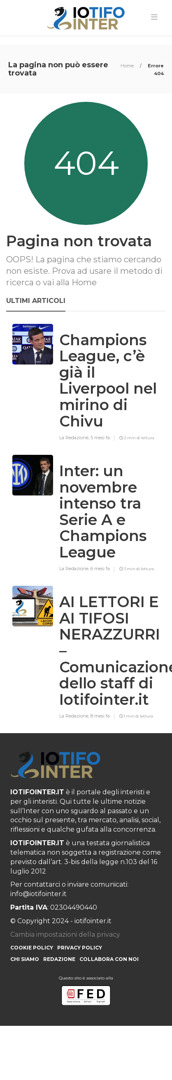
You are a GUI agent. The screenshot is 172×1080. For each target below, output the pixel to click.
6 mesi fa (100, 568)
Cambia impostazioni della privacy (65, 934)
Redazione (59, 959)
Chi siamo (24, 959)
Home (128, 66)
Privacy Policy (79, 948)
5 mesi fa (100, 437)
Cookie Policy (31, 948)
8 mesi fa (100, 716)
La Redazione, (75, 437)
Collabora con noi (109, 959)
